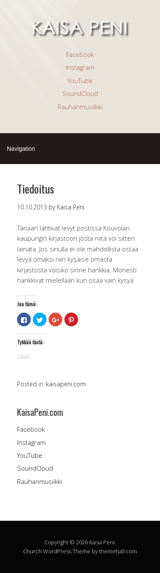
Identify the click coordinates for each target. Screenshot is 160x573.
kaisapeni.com (66, 384)
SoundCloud (80, 93)
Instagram (80, 67)
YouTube (80, 80)
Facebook (80, 54)
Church (32, 551)
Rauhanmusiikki (80, 106)
